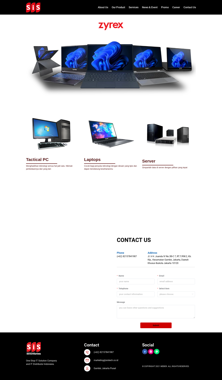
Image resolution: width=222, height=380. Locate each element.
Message (121, 302)
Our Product (118, 7)
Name (121, 276)
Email (161, 276)
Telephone (123, 288)
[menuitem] (101, 7)
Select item (164, 288)
